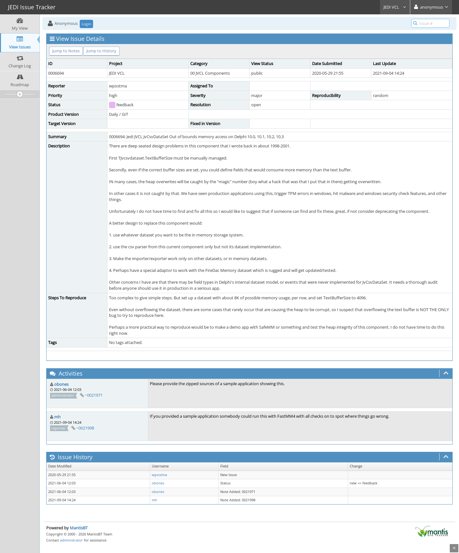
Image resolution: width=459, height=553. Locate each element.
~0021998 (85, 428)
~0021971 (94, 395)
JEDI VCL (394, 7)
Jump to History (101, 51)
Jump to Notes (66, 51)
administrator (71, 540)
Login (86, 23)
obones (61, 384)
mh (57, 417)
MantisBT (79, 528)
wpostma (159, 475)
